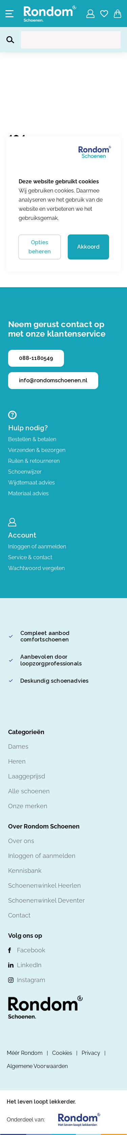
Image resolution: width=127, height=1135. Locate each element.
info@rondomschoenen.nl (53, 380)
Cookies (62, 1053)
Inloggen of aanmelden (37, 546)
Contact (19, 915)
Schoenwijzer (25, 472)
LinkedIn (29, 965)
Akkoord (88, 247)
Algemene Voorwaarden (37, 1066)
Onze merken (27, 806)
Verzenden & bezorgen (36, 450)
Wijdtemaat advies (31, 482)
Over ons (21, 840)
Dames (18, 746)
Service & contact (30, 557)
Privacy (91, 1053)
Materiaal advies (28, 493)
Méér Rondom (25, 1053)
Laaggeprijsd (26, 776)
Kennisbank (25, 870)
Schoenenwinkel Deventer (46, 900)
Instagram (31, 979)
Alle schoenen (29, 791)
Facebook (31, 950)
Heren (17, 761)
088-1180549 (36, 358)
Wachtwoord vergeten (36, 568)
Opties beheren (39, 247)
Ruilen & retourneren (34, 461)
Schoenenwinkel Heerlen (44, 885)
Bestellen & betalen (32, 439)
